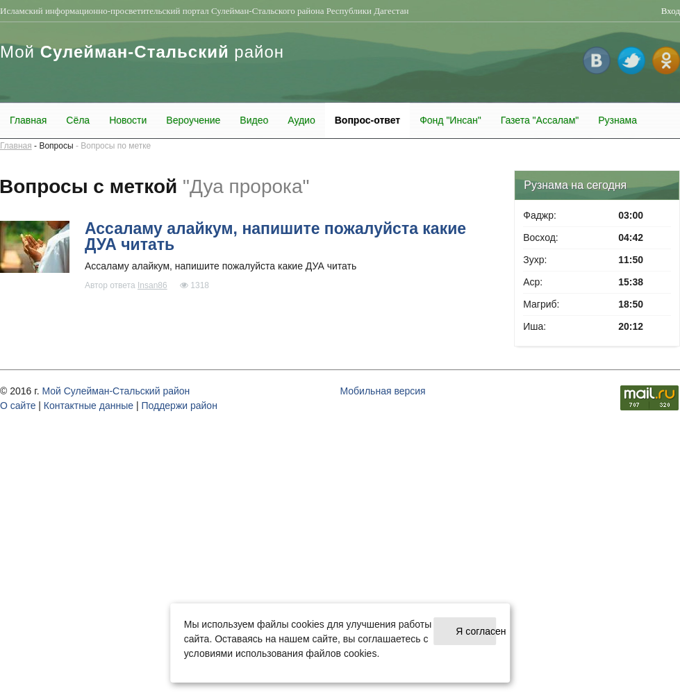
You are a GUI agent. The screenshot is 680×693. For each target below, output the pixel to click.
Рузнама (617, 120)
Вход (670, 11)
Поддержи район (179, 405)
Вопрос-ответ (367, 120)
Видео (254, 120)
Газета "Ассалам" (540, 120)
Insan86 (152, 285)
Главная (28, 120)
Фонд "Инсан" (450, 120)
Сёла (78, 120)
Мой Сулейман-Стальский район (116, 390)
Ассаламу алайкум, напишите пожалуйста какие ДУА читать (275, 236)
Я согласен (476, 631)
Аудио (301, 120)
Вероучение (193, 120)
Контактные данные (88, 405)
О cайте (17, 405)
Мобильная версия (383, 390)
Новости (128, 120)
